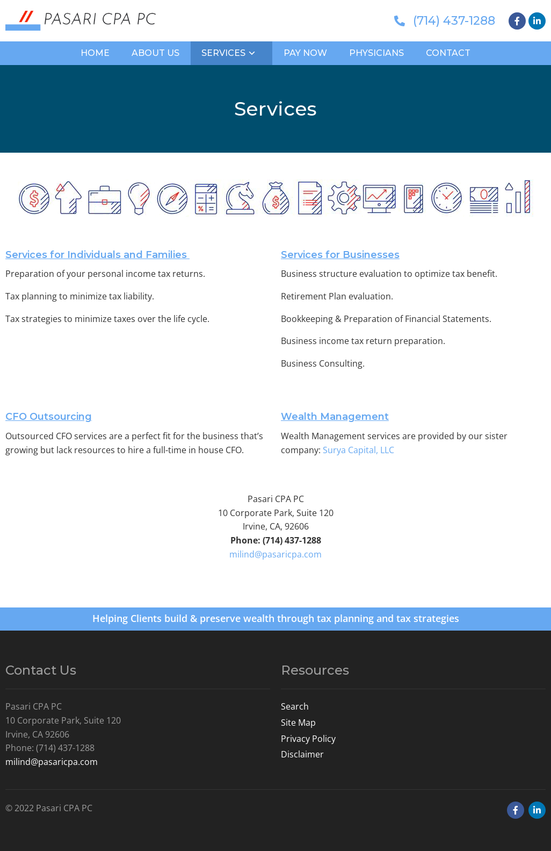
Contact (448, 53)
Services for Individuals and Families (97, 255)
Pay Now (305, 53)
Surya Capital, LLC (358, 450)
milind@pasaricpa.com (275, 554)
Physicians (376, 53)
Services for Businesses (340, 255)
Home (95, 53)
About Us (155, 53)
